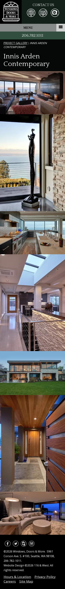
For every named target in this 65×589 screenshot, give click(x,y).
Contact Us (43, 5)
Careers (10, 581)
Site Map (26, 581)
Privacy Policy (45, 577)
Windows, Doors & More (11, 12)
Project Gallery (15, 43)
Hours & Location (17, 577)
